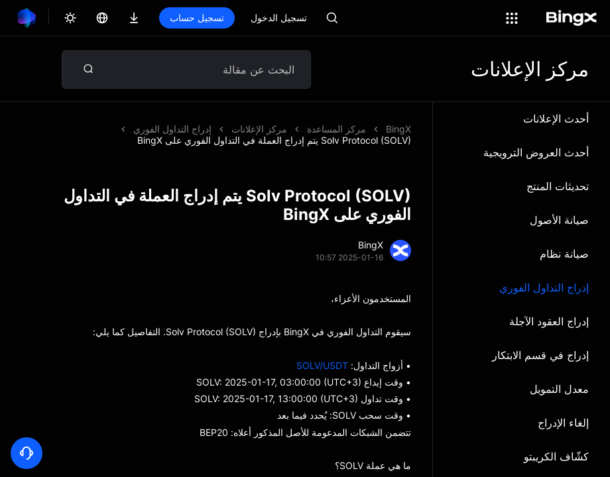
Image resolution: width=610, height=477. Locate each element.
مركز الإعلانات (259, 128)
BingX (398, 128)
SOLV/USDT (322, 365)
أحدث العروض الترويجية (536, 152)
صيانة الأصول (559, 220)
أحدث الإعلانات (556, 118)
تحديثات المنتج (557, 186)
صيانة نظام (564, 253)
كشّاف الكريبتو (556, 456)
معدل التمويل (559, 389)
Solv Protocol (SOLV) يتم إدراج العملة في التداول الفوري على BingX (274, 140)
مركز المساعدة (336, 128)
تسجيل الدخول (279, 17)
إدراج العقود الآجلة (549, 321)
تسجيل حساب (197, 17)
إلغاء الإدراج (563, 422)
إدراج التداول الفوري (544, 287)
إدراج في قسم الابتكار (540, 355)
